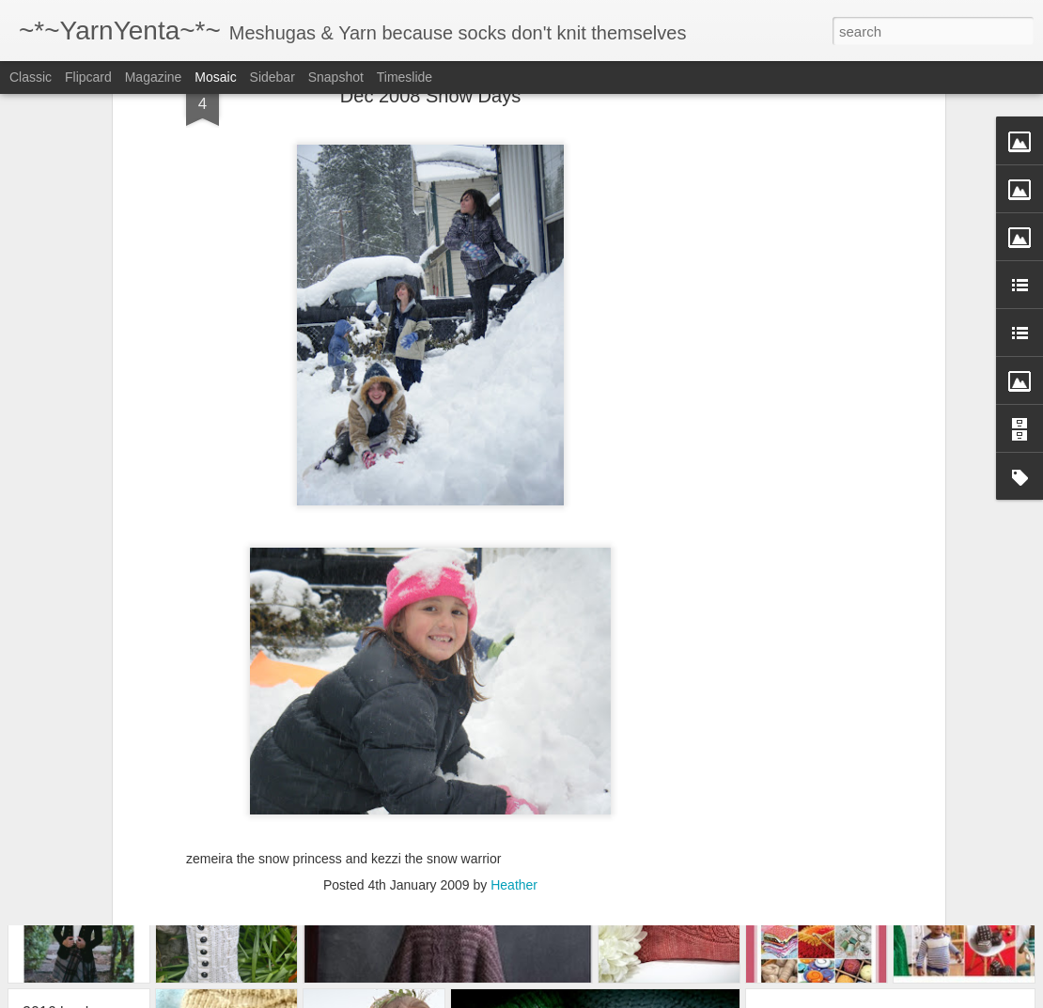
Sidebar (272, 77)
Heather (513, 729)
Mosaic (215, 77)
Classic (30, 77)
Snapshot (336, 77)
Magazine (153, 77)
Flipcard (88, 77)
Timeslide (404, 77)
